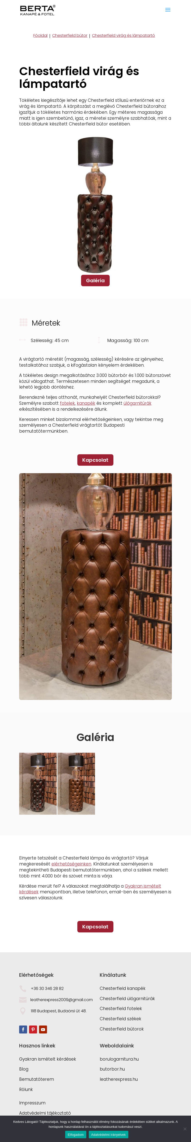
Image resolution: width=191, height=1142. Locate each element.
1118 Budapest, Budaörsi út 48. (59, 1011)
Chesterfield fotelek (121, 1009)
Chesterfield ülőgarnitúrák (127, 999)
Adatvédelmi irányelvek (108, 1135)
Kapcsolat (95, 460)
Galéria (95, 280)
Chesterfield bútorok (122, 1029)
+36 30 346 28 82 (47, 988)
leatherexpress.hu (119, 1079)
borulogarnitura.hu (119, 1059)
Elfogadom (76, 1135)
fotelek (67, 403)
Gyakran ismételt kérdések (47, 1059)
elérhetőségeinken (71, 864)
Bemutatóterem (36, 1079)
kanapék (86, 403)
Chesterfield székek (120, 1019)
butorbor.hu (112, 1069)
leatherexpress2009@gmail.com (61, 1000)
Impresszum (32, 1103)
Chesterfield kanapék (122, 988)
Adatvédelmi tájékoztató (45, 1113)
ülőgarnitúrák (137, 403)
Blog (23, 1069)
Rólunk (26, 1089)
